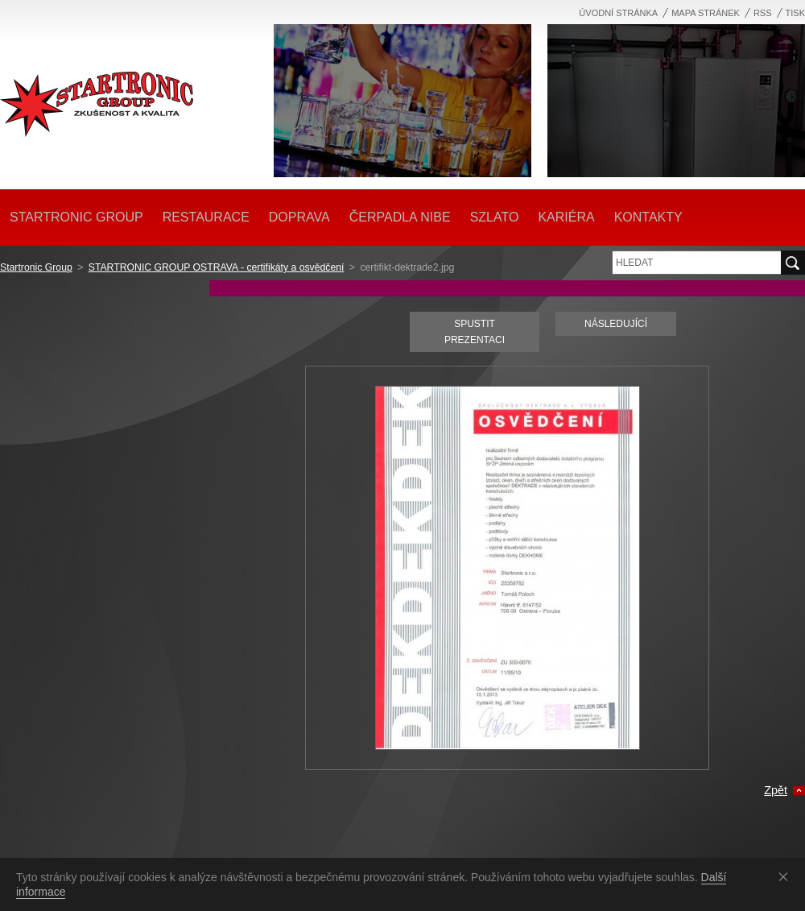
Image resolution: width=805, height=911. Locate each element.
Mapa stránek (705, 13)
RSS (762, 13)
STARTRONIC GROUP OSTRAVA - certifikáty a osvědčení (217, 267)
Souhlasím (786, 876)
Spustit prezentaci (474, 332)
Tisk (795, 13)
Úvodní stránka (618, 13)
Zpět (775, 790)
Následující (615, 323)
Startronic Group (36, 267)
